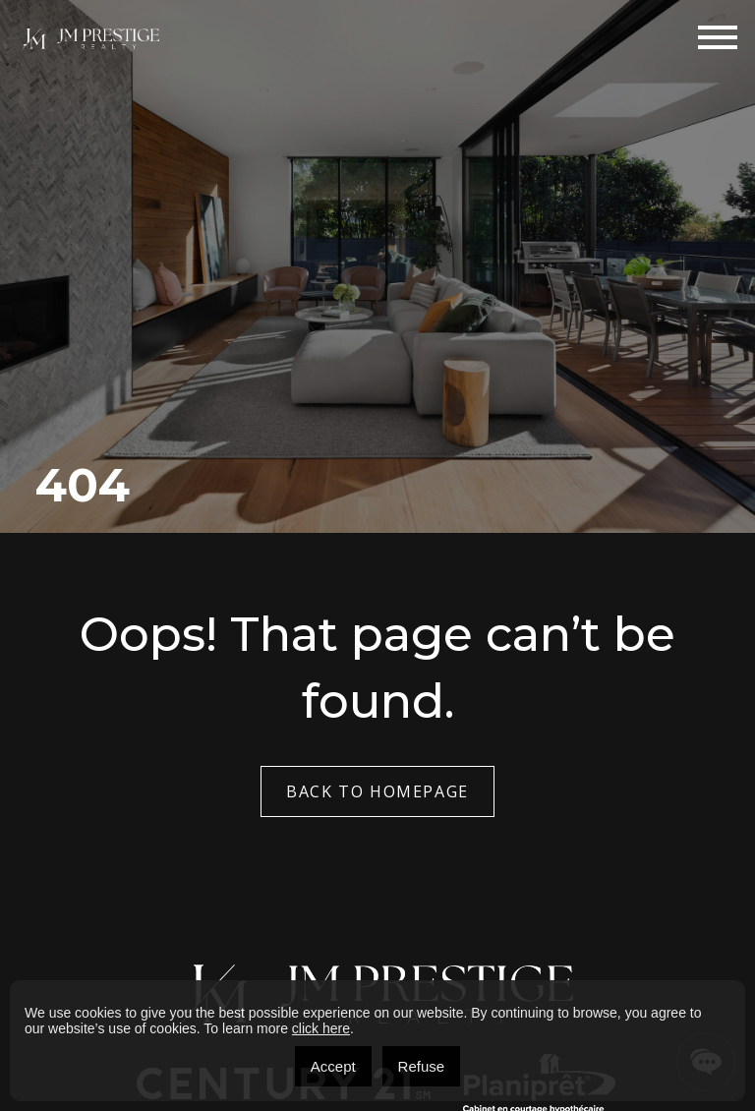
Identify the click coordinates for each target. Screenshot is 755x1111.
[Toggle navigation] (717, 37)
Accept (333, 1066)
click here (321, 1028)
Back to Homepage (377, 791)
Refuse (421, 1066)
